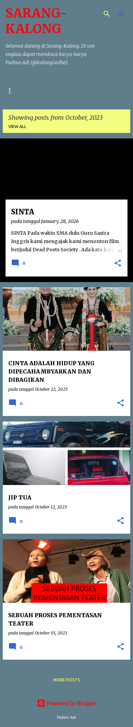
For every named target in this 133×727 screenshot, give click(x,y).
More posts (66, 680)
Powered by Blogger (66, 703)
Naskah (73, 90)
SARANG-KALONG (36, 21)
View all (17, 126)
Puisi (11, 90)
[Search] (107, 14)
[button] (118, 264)
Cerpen (40, 90)
